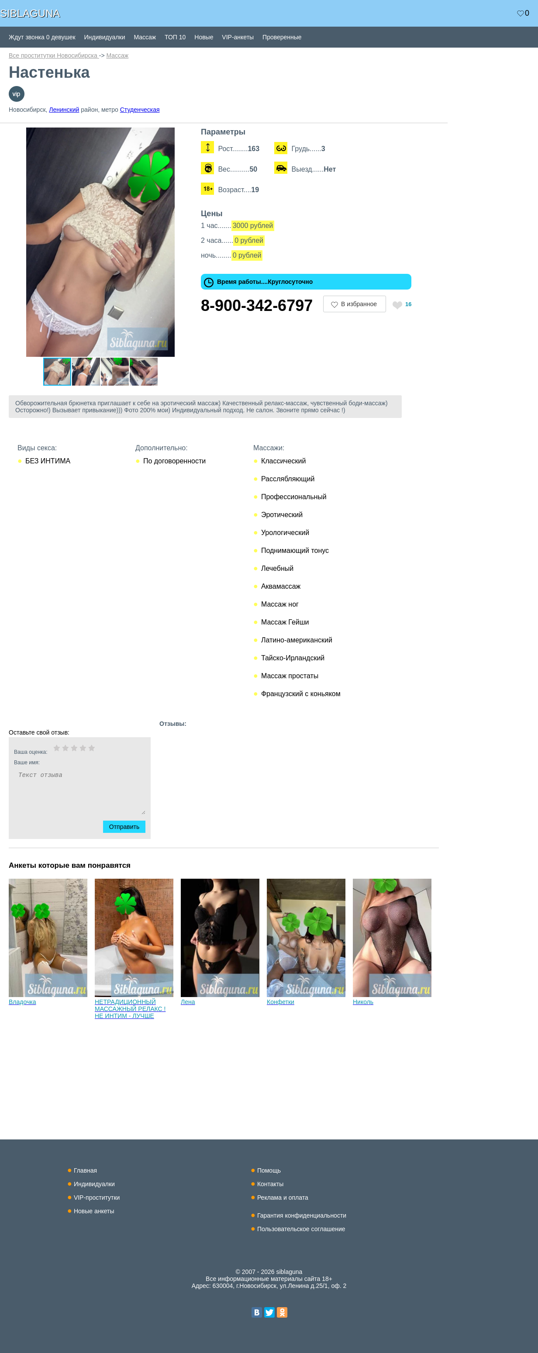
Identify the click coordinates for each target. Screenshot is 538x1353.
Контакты (270, 1183)
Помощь (269, 1170)
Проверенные (282, 37)
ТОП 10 (175, 37)
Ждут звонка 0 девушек (42, 37)
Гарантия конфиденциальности (301, 1215)
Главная (85, 1170)
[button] (184, 135)
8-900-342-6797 (257, 305)
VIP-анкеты (238, 37)
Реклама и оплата (282, 1197)
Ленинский (64, 109)
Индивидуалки (104, 37)
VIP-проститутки (97, 1197)
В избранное (359, 303)
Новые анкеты (94, 1211)
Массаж (145, 37)
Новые (203, 37)
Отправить (129, 826)
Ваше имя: (68, 762)
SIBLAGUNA (30, 13)
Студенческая (140, 109)
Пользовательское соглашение (301, 1228)
